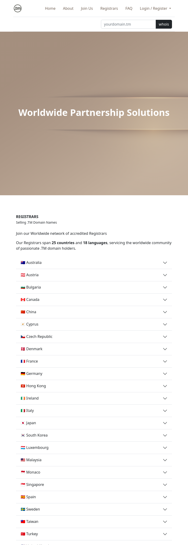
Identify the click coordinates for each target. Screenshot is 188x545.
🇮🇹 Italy (27, 410)
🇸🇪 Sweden (30, 509)
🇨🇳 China (28, 311)
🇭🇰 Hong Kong (33, 385)
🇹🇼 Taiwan (29, 521)
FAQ (128, 8)
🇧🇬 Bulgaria (31, 287)
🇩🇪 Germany (31, 373)
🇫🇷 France (29, 361)
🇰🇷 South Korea (34, 435)
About (68, 8)
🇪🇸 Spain (28, 496)
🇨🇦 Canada (30, 299)
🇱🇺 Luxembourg (35, 447)
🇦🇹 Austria (30, 274)
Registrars (109, 8)
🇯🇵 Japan (28, 422)
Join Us (87, 8)
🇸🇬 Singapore (32, 484)
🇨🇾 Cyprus (29, 324)
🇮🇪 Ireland (30, 398)
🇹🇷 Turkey (29, 533)
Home (50, 8)
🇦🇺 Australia (31, 262)
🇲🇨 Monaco (30, 472)
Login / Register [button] (154, 8)
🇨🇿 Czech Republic (36, 336)
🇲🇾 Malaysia (31, 459)
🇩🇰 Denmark (31, 348)
